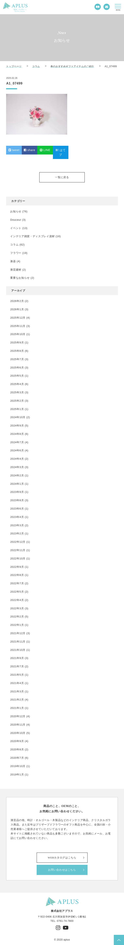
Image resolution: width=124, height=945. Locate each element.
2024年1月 (17, 483)
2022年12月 (17, 541)
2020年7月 (17, 757)
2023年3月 (17, 525)
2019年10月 (17, 766)
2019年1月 (17, 774)
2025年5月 (17, 375)
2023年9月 (17, 491)
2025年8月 (17, 350)
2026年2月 (17, 301)
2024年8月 (17, 433)
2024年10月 (17, 417)
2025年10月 (17, 334)
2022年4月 (17, 600)
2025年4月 (17, 384)
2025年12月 (17, 317)
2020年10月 (17, 733)
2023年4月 (17, 517)
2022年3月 (17, 608)
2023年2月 (17, 533)
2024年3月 (17, 467)
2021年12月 (17, 633)
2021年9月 (17, 658)
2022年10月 (17, 558)
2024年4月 (17, 458)
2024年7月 (17, 442)
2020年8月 (17, 749)
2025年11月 (17, 326)
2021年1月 (17, 707)
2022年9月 (17, 566)
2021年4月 (17, 683)
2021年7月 (17, 666)
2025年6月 (17, 367)
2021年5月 (17, 674)
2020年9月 (17, 741)
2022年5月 (17, 591)
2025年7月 (17, 359)
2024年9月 (17, 425)
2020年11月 (17, 724)
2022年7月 (17, 583)
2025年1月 (17, 409)
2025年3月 (17, 392)
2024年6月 (17, 450)
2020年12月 (17, 716)
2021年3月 (17, 691)
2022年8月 (17, 575)
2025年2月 (17, 400)
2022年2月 (17, 616)
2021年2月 (17, 699)
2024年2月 (17, 475)
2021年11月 (17, 641)
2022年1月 (17, 624)
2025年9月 (17, 342)
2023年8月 (17, 500)
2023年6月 (17, 508)
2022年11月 (17, 550)
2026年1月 (17, 309)
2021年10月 (17, 649)
